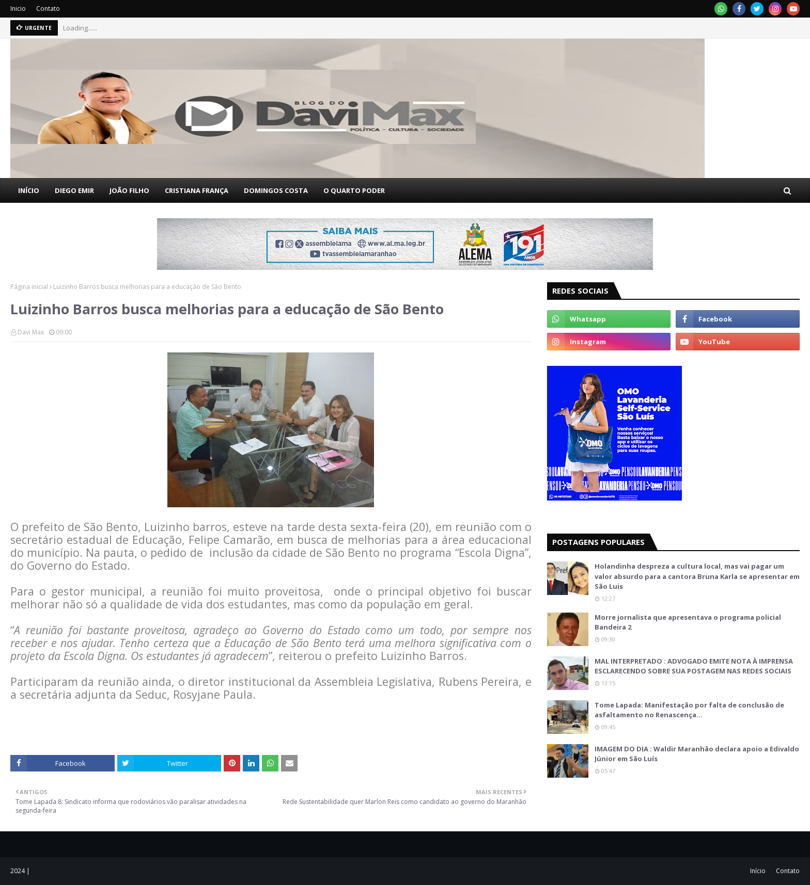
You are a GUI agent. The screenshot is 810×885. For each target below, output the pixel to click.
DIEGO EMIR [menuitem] (74, 190)
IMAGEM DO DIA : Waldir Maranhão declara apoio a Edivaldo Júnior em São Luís (697, 754)
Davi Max (31, 332)
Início (758, 870)
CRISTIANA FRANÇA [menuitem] (196, 190)
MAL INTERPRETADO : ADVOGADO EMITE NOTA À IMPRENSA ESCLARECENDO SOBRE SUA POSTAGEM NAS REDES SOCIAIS (694, 666)
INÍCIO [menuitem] (28, 190)
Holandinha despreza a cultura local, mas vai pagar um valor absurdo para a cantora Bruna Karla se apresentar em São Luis (697, 576)
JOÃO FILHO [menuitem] (129, 190)
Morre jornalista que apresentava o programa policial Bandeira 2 (688, 622)
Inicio (18, 8)
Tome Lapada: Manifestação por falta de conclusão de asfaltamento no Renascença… (689, 710)
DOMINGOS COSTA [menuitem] (276, 190)
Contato (48, 8)
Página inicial (29, 286)
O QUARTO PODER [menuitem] (354, 190)
